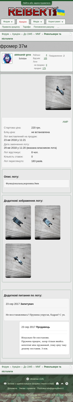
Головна (57, 383)
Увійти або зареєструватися (36, 3)
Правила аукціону (11, 27)
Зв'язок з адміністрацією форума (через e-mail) (30, 383)
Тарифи (27, 27)
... (58, 27)
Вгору (62, 383)
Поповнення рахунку (44, 27)
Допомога (12, 388)
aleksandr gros (22, 54)
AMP (65, 121)
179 (44, 68)
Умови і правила (27, 388)
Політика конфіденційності (50, 388)
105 (45, 58)
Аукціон (22, 22)
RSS (66, 383)
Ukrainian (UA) (37, 379)
